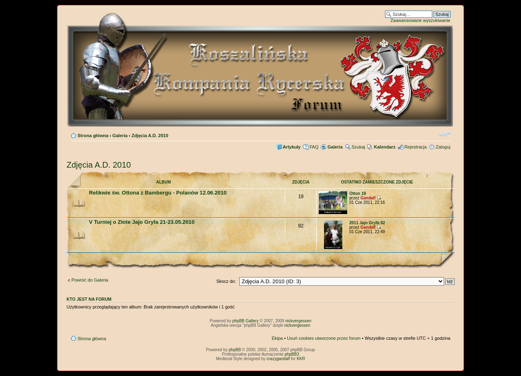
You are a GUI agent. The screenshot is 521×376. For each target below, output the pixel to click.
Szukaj (358, 146)
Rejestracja (415, 146)
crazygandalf (278, 358)
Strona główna (93, 135)
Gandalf (367, 198)
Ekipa (277, 338)
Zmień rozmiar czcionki (445, 134)
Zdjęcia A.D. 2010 (149, 135)
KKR (301, 358)
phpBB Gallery (245, 321)
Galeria (119, 135)
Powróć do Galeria (90, 280)
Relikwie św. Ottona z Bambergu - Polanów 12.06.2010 (158, 193)
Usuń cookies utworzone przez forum (324, 338)
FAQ (313, 146)
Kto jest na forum (89, 299)
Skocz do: (226, 281)
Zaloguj (443, 146)
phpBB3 (292, 354)
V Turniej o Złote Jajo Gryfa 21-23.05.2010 (142, 222)
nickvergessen (298, 321)
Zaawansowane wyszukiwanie (420, 20)
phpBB (235, 350)
